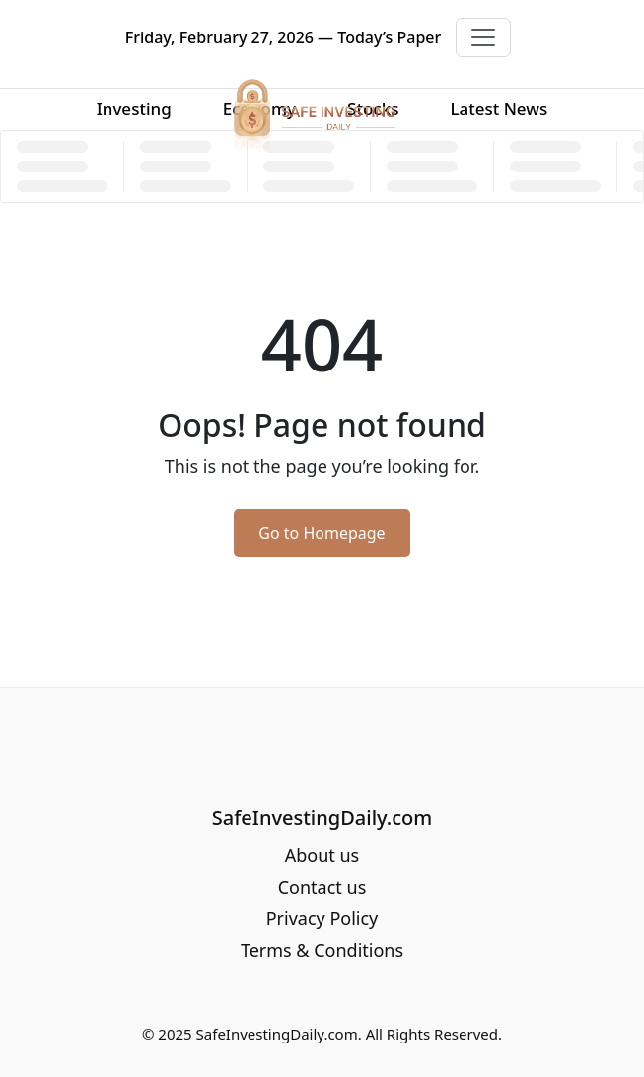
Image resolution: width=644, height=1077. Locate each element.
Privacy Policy (322, 918)
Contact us (322, 887)
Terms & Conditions (322, 950)
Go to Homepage (321, 533)
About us (322, 855)
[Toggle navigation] (483, 37)
